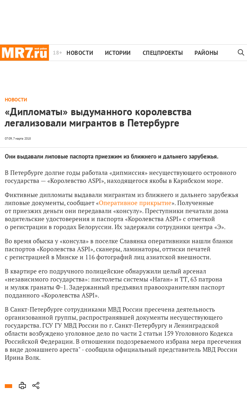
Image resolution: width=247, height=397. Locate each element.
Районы (206, 52)
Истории (118, 52)
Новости (80, 52)
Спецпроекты (163, 52)
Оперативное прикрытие (135, 203)
